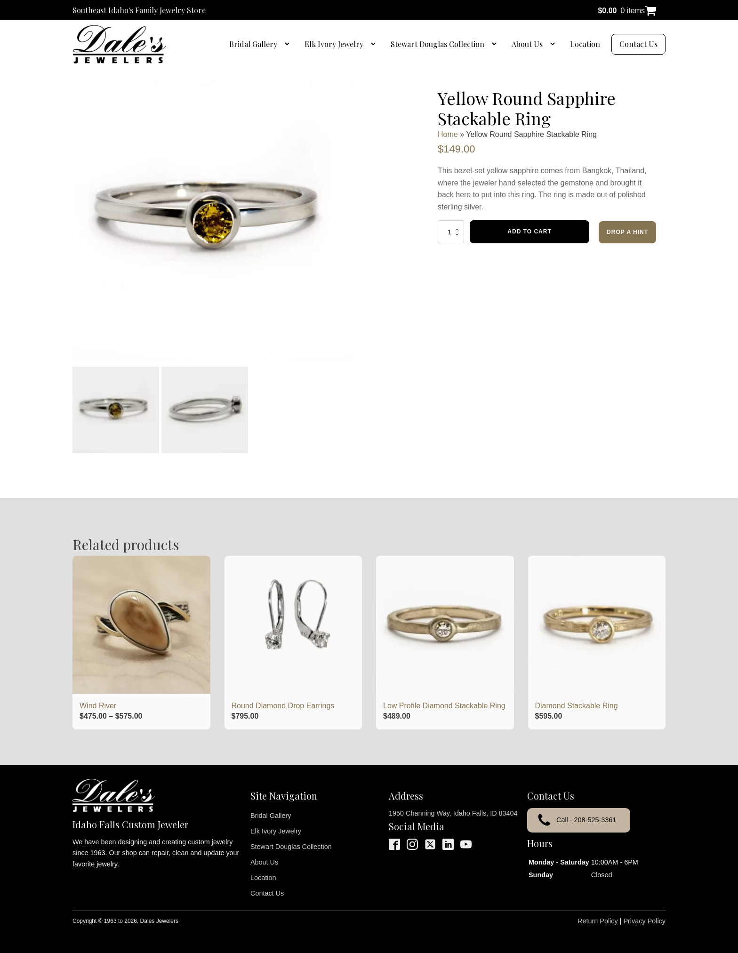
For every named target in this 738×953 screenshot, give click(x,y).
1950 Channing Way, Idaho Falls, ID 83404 (453, 813)
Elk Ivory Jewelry (334, 44)
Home (448, 134)
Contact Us (638, 44)
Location (585, 44)
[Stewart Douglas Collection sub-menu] (496, 44)
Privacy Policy (644, 921)
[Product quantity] (451, 231)
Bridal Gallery (253, 44)
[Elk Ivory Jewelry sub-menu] (375, 44)
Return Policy (598, 921)
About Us (527, 44)
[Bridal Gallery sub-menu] (289, 44)
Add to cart (529, 231)
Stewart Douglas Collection (437, 44)
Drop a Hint (627, 232)
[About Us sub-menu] (554, 44)
